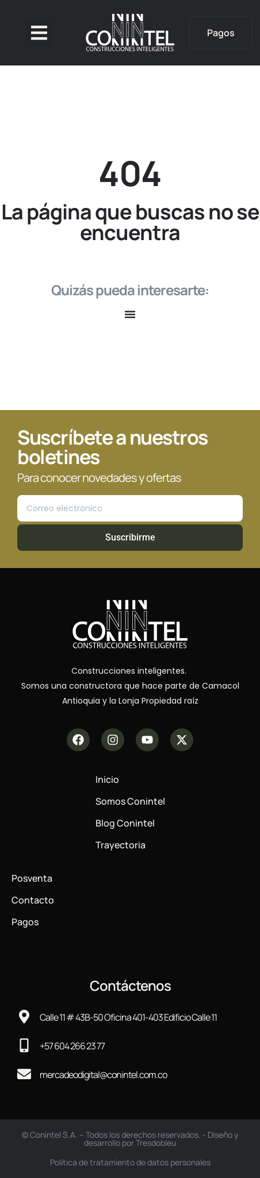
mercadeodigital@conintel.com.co (103, 1074)
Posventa (32, 878)
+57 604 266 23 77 (72, 1046)
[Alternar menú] (130, 314)
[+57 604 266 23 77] (24, 1045)
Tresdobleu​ (156, 1142)
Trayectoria (120, 845)
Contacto (33, 900)
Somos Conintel (130, 801)
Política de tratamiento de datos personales (130, 1162)
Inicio (107, 779)
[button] (39, 33)
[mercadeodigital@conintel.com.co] (24, 1074)
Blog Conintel (125, 823)
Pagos (25, 922)
